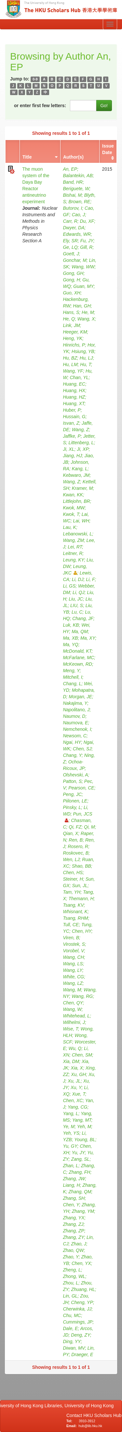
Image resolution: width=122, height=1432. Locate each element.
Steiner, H (73, 879)
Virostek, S (74, 944)
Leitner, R (72, 553)
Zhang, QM (80, 1191)
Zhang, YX (73, 1217)
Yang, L (70, 1113)
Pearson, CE (81, 787)
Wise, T (70, 1028)
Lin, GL (70, 1295)
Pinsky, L (72, 807)
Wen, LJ (71, 859)
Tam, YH (71, 892)
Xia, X (77, 1067)
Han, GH (81, 305)
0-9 (35, 79)
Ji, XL (68, 449)
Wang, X (86, 318)
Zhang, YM (83, 1211)
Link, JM (71, 325)
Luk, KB (71, 625)
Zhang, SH (74, 1198)
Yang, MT (81, 1120)
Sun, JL (79, 885)
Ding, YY (71, 1341)
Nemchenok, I (77, 729)
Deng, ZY (80, 1335)
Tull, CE (71, 924)
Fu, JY (86, 240)
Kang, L (80, 468)
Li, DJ (78, 579)
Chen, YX (81, 1263)
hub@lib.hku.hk (90, 1426)
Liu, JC (76, 599)
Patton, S (72, 781)
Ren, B (76, 840)
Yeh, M (84, 1126)
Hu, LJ (86, 358)
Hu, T (85, 364)
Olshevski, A (75, 774)
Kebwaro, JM (76, 475)
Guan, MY (83, 286)
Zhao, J (78, 1243)
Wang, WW (83, 266)
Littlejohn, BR (76, 501)
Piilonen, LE (75, 800)
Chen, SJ (82, 748)
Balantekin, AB (77, 175)
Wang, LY (72, 970)
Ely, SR (70, 240)
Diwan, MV (74, 1348)
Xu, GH (78, 1074)
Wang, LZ (72, 983)
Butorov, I (72, 208)
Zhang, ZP (73, 1230)
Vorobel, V (73, 950)
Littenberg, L (81, 442)
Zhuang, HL (83, 1289)
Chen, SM (82, 1054)
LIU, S (76, 605)
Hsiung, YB (83, 351)
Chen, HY (81, 931)
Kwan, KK (73, 494)
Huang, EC (74, 384)
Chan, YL (79, 377)
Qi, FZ (75, 826)
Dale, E (70, 1328)
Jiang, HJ (72, 455)
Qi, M (89, 826)
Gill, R (86, 247)
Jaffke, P (71, 436)
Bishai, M (72, 195)
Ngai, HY (72, 742)
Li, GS (69, 585)
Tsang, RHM (75, 918)
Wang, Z (80, 429)
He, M (88, 312)
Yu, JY (78, 1152)
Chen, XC (73, 1100)
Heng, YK (72, 338)
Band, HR (73, 182)
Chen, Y (71, 1204)
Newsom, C (74, 735)
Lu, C (77, 612)
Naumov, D (74, 716)
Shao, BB (81, 866)
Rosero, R (78, 846)
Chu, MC (72, 1315)
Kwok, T (71, 514)
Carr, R (70, 221)
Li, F (90, 579)
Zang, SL (80, 1159)
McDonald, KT (77, 651)
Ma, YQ (70, 644)
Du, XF (87, 221)
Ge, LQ (70, 247)
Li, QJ (79, 592)
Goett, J (71, 253)
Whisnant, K (75, 911)
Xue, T (78, 1094)
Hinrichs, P (74, 344)
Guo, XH (71, 292)
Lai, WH (81, 520)
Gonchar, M (74, 260)
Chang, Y (72, 755)
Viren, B (71, 937)
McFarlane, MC (78, 657)
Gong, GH (73, 273)
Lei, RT (75, 546)
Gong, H (71, 279)
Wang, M (72, 989)
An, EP (70, 169)
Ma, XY (87, 638)
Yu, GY (70, 1146)
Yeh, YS (71, 1133)
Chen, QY (73, 1002)
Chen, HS (73, 872)
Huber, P (71, 410)
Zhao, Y (70, 1256)
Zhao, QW (73, 1250)
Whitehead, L (76, 1015)
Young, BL (84, 1139)
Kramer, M (82, 488)
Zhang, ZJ (73, 1224)
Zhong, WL (74, 1276)
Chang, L (72, 683)
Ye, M (69, 1126)
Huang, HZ (74, 397)
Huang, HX (74, 390)
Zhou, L (70, 1282)
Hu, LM (70, 364)
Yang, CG (77, 1107)
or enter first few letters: (40, 105)
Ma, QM (80, 631)
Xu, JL (74, 1081)
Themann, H (81, 898)
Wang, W (72, 1009)
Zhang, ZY (73, 1237)
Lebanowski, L (77, 533)
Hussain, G (74, 416)
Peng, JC (72, 794)
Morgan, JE (80, 696)
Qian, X (70, 833)
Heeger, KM (75, 331)
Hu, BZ (70, 358)
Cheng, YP (82, 1302)
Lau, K (69, 527)
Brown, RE (79, 201)
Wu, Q (75, 1048)
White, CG (73, 976)
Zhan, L (70, 1165)
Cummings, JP (77, 1322)
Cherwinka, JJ (77, 1308)
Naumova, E (75, 722)
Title (27, 157)
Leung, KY (73, 559)
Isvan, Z (71, 423)
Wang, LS (73, 963)
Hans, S (71, 312)
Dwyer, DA (73, 227)
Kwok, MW (74, 507)
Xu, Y (76, 1087)
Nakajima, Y (75, 703)
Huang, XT (73, 403)
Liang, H (71, 1185)
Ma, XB (70, 638)
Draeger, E (82, 1354)
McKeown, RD (77, 664)
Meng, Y (71, 670)
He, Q (69, 318)
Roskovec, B (75, 853)
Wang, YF (73, 371)
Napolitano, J (76, 709)
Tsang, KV (73, 905)
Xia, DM (71, 1061)
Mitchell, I (72, 677)
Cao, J (78, 214)
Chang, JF (82, 618)
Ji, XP (83, 449)
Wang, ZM (73, 540)
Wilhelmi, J (74, 1022)
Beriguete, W (76, 188)
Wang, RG (82, 996)
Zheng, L (72, 1269)
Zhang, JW (74, 1178)
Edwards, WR (77, 234)
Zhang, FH (79, 1172)
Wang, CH (73, 957)
